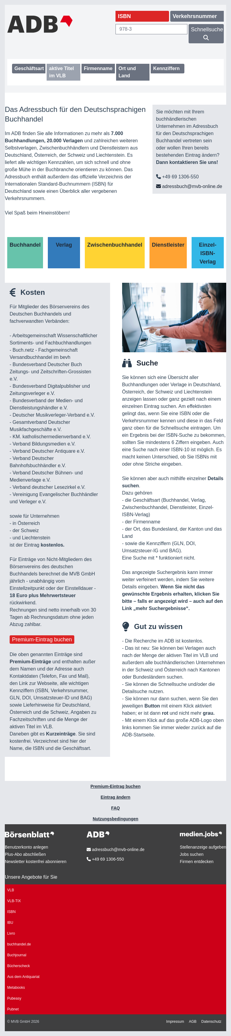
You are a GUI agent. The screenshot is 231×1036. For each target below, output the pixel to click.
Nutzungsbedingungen (115, 818)
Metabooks (16, 987)
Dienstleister (168, 245)
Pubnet (13, 1009)
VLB (10, 890)
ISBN (11, 912)
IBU (10, 922)
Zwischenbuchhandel (114, 245)
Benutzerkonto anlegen (26, 847)
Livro (11, 933)
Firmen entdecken (197, 861)
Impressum (175, 1021)
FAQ (115, 808)
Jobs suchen (192, 854)
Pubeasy (14, 998)
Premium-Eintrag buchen (42, 640)
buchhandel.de (19, 944)
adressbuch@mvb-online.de (189, 186)
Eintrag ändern (116, 797)
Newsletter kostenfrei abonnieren (35, 861)
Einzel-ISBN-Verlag (208, 253)
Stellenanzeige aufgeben (203, 847)
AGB (192, 1021)
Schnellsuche (207, 33)
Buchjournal (16, 955)
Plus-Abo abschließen (25, 854)
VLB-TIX (14, 901)
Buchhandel (25, 245)
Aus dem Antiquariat (23, 977)
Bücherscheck (18, 966)
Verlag (64, 245)
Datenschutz (211, 1021)
